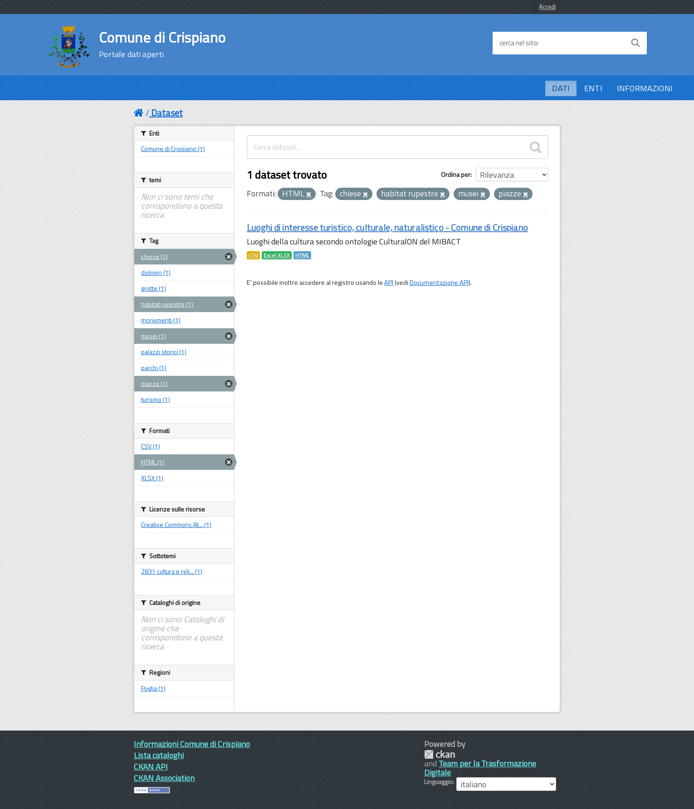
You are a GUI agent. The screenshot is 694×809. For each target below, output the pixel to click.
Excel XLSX (277, 255)
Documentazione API (439, 283)
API (388, 283)
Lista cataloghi (159, 755)
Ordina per (455, 174)
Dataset (167, 113)
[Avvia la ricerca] (635, 43)
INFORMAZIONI (645, 88)
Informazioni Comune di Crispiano (192, 744)
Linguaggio (438, 781)
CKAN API (151, 766)
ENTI (593, 88)
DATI (561, 88)
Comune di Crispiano (162, 44)
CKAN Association (164, 778)
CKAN (439, 754)
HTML (302, 255)
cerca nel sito (518, 43)
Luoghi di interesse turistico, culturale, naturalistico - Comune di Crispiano (387, 227)
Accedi (547, 6)
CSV (253, 255)
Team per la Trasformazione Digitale (480, 768)
